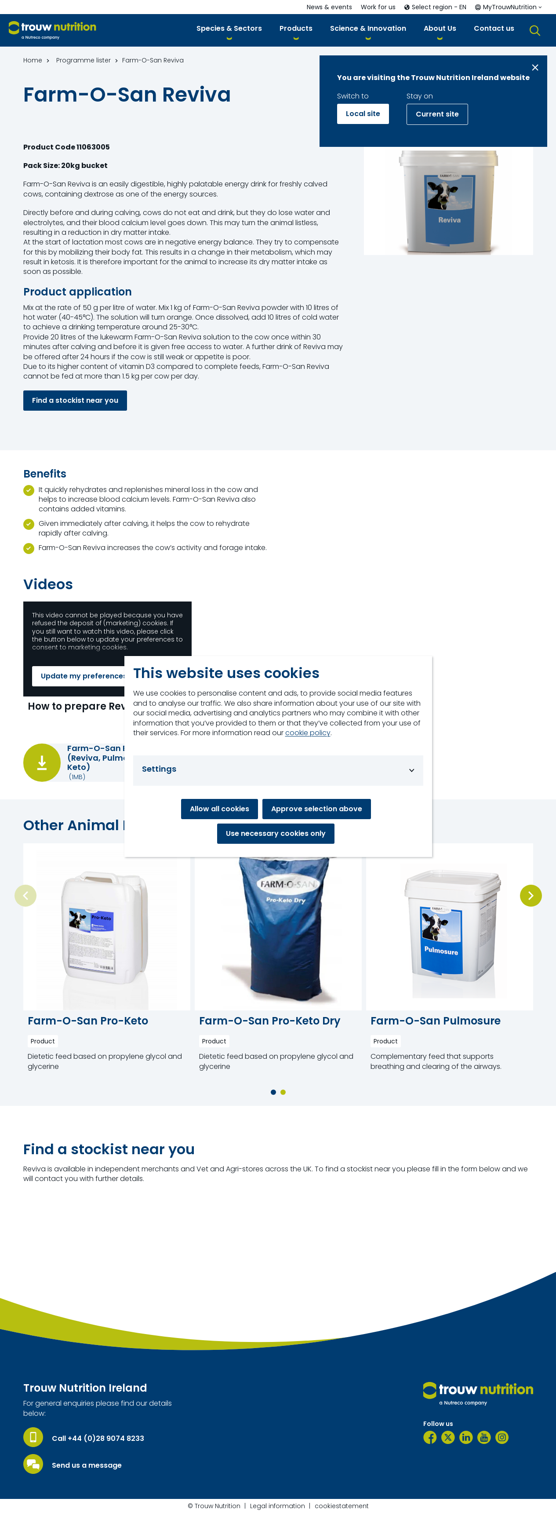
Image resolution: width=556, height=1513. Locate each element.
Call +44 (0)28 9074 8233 (98, 1439)
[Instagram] (502, 1437)
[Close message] (535, 67)
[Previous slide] (25, 896)
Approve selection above (316, 809)
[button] (229, 30)
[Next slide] (531, 896)
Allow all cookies (219, 809)
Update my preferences (84, 676)
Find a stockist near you (75, 400)
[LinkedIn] (466, 1437)
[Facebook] (430, 1437)
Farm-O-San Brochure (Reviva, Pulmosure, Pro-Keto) (117, 758)
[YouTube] (484, 1437)
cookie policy (308, 733)
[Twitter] (448, 1437)
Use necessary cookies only (276, 833)
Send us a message (87, 1465)
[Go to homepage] (52, 30)
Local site (363, 114)
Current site (437, 114)
